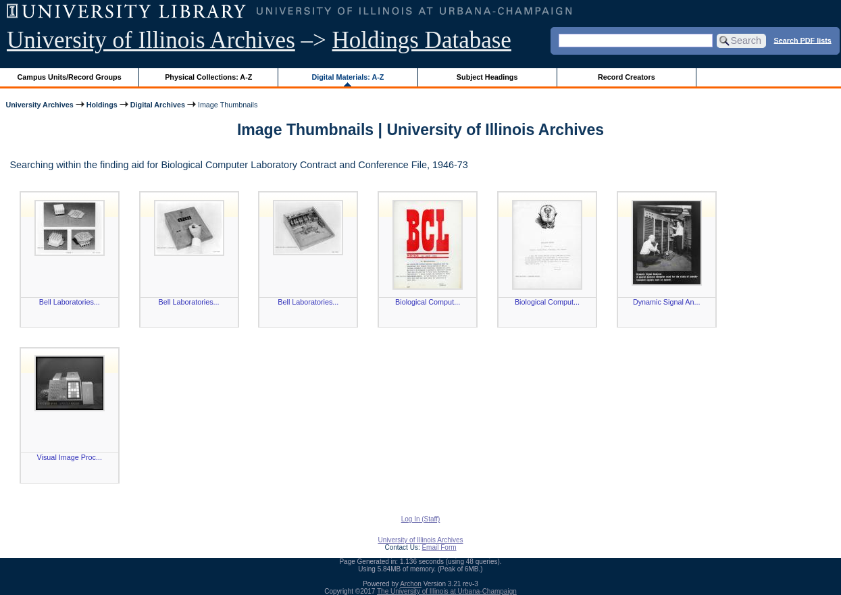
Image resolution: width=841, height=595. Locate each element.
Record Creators (626, 77)
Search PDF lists (803, 40)
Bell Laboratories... (69, 302)
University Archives (39, 105)
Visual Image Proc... (69, 457)
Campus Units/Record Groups (70, 77)
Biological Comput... (427, 302)
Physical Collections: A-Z (208, 77)
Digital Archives (157, 105)
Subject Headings (487, 77)
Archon (411, 584)
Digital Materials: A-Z (347, 77)
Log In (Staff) (420, 519)
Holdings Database (421, 40)
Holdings (102, 105)
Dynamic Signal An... (666, 302)
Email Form (439, 547)
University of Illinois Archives (151, 40)
